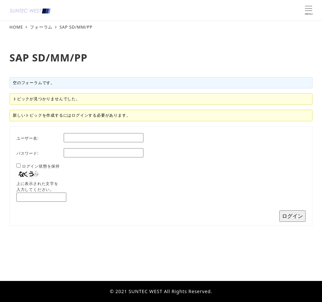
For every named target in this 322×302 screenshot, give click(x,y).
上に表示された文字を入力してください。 (37, 186)
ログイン (292, 216)
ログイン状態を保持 (41, 166)
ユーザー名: (27, 138)
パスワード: (27, 153)
